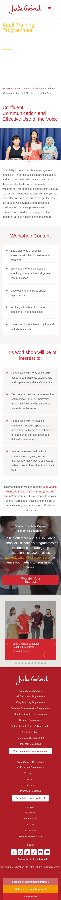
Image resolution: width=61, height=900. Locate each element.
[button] (49, 8)
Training (16, 88)
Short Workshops (33, 88)
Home (6, 88)
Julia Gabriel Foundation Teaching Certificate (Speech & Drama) (30, 492)
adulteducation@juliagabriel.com (28, 557)
